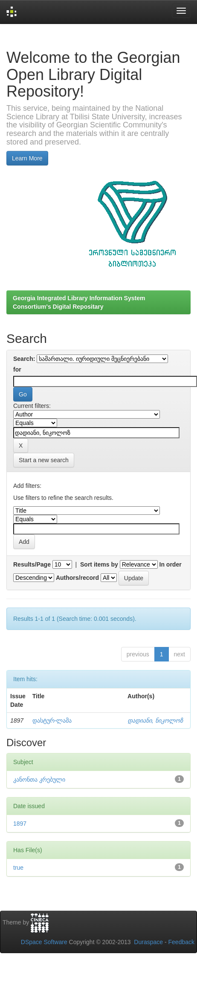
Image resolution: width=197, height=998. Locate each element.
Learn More (27, 158)
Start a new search (44, 460)
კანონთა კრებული (39, 779)
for (17, 369)
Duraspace (148, 942)
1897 (19, 823)
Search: (24, 358)
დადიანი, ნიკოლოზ (155, 720)
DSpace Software (44, 942)
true (18, 867)
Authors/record (77, 577)
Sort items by (99, 564)
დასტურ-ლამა (52, 720)
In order (170, 564)
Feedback (181, 942)
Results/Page (32, 564)
